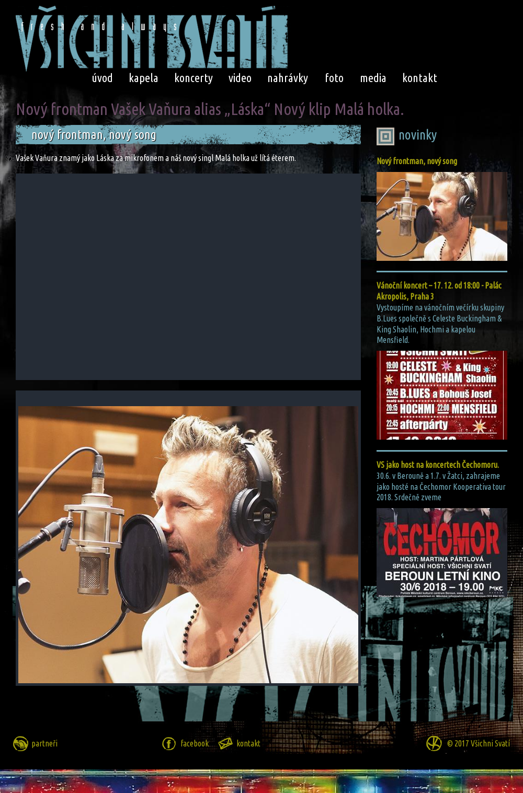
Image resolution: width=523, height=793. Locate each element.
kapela (143, 77)
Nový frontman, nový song (417, 161)
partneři (44, 743)
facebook (194, 743)
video (240, 77)
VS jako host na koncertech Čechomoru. (438, 464)
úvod (102, 77)
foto (334, 77)
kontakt (419, 77)
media (373, 77)
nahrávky (287, 77)
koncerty (193, 77)
